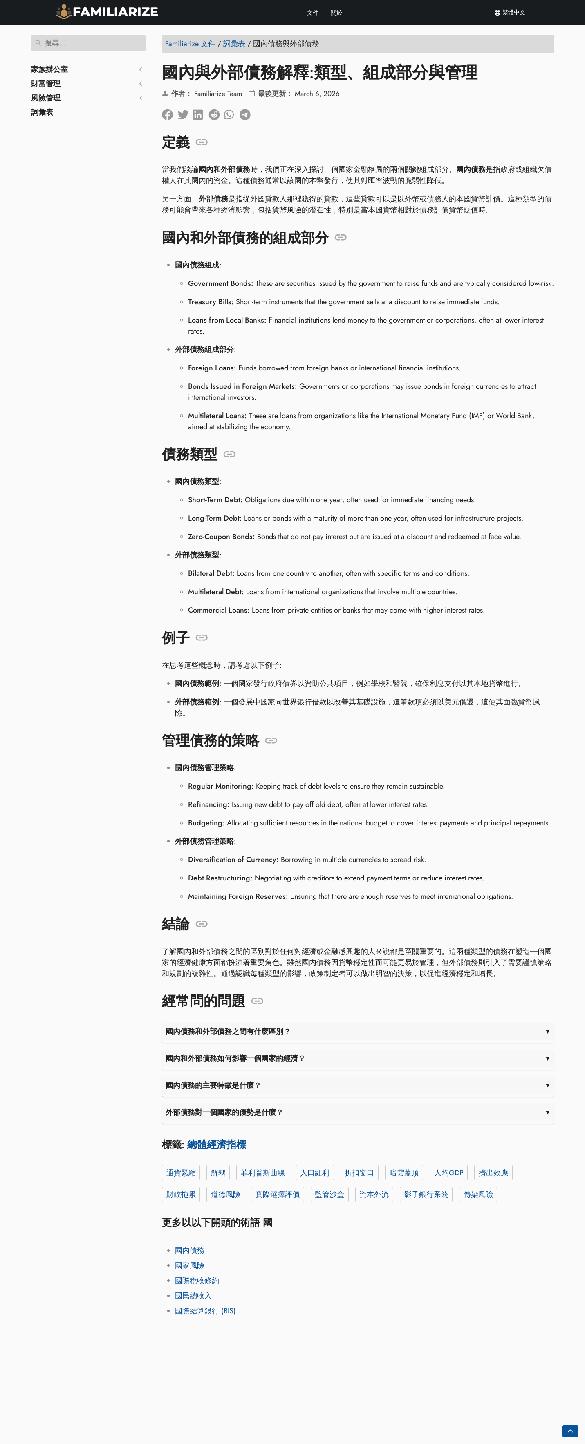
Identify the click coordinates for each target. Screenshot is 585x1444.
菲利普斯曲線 (262, 1173)
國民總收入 (193, 1295)
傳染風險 (478, 1194)
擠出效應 (493, 1173)
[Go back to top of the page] (570, 1431)
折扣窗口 (359, 1173)
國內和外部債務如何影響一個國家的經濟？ (235, 1058)
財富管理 (46, 83)
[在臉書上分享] (169, 112)
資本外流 (374, 1194)
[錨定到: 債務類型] (229, 455)
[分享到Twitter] (185, 112)
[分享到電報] (247, 112)
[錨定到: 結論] (202, 924)
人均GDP (448, 1173)
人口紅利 (314, 1173)
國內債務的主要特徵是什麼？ (213, 1085)
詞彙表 (42, 112)
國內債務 (189, 1250)
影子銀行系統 (426, 1194)
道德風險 (225, 1194)
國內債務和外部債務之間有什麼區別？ (228, 1031)
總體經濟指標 (216, 1144)
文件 (312, 12)
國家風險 (189, 1265)
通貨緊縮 (180, 1173)
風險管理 (46, 98)
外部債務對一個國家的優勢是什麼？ (224, 1112)
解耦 (218, 1173)
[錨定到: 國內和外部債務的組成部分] (341, 238)
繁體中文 (510, 12)
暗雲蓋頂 (404, 1173)
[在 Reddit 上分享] (216, 112)
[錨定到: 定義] (202, 143)
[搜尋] (88, 43)
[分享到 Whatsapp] (232, 112)
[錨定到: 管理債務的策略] (271, 741)
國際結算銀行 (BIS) (205, 1311)
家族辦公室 (49, 69)
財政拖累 (180, 1194)
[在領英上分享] (200, 112)
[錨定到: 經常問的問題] (257, 1001)
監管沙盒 (329, 1194)
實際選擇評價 (277, 1194)
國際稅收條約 (197, 1280)
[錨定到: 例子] (202, 638)
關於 (336, 12)
